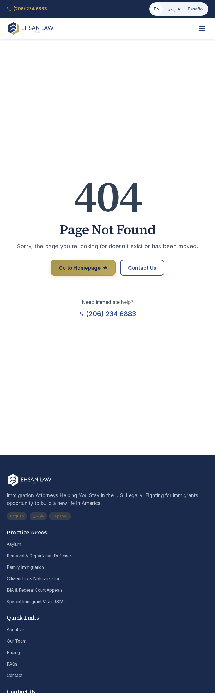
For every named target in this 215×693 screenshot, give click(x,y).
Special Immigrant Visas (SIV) (36, 602)
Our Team (16, 641)
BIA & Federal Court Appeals (35, 590)
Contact (14, 675)
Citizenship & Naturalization (33, 579)
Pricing (13, 653)
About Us (16, 630)
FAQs (12, 664)
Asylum (14, 544)
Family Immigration (25, 567)
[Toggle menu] (202, 29)
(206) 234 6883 (107, 315)
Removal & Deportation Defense (39, 556)
